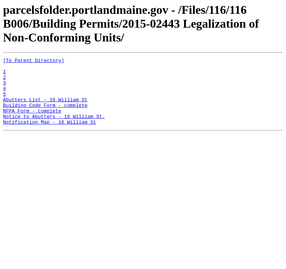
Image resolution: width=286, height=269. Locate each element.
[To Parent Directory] (33, 61)
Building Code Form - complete (45, 115)
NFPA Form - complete (32, 121)
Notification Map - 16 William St (49, 135)
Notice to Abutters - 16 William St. (54, 128)
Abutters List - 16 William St (45, 108)
